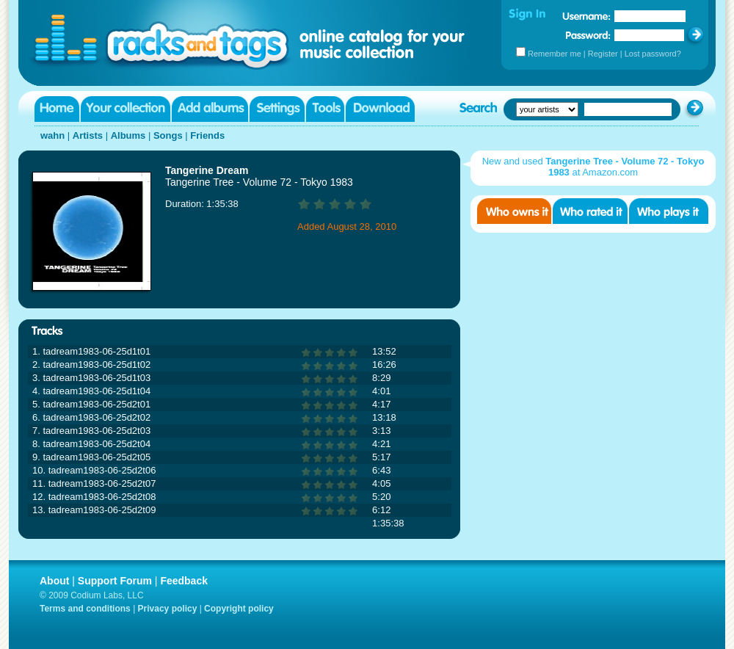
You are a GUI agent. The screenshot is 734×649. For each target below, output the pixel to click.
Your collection (125, 109)
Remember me (554, 53)
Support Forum (115, 581)
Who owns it (514, 211)
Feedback (184, 581)
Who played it (668, 211)
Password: (588, 35)
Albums (128, 135)
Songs (168, 135)
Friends (207, 135)
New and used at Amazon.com (593, 167)
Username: (586, 16)
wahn (52, 135)
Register (603, 53)
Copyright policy (239, 608)
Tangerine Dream (206, 170)
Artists (88, 135)
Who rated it (590, 211)
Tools (325, 109)
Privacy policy (167, 608)
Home (56, 109)
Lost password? (653, 53)
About (54, 581)
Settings (277, 109)
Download (380, 109)
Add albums (210, 109)
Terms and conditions (85, 608)
